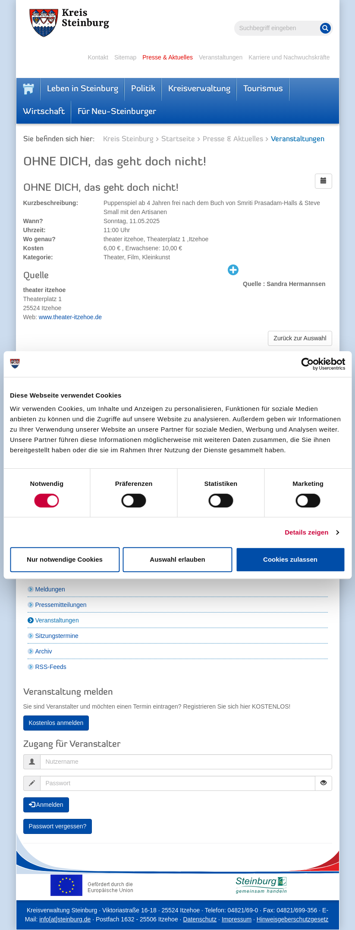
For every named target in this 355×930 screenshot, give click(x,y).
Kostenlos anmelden (56, 722)
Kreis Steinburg (128, 139)
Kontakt (98, 57)
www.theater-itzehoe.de (70, 317)
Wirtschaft (44, 112)
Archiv (43, 651)
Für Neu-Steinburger (117, 112)
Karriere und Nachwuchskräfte (289, 57)
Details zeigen (306, 532)
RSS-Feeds (50, 666)
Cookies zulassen (290, 559)
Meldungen (50, 589)
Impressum (236, 919)
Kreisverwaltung (199, 89)
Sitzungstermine (57, 635)
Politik (143, 89)
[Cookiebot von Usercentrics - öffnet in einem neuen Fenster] (307, 364)
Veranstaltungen (220, 57)
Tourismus (263, 89)
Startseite (178, 139)
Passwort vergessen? (58, 826)
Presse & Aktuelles (167, 57)
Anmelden (46, 804)
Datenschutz (200, 919)
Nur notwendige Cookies (65, 559)
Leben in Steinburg (82, 89)
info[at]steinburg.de (65, 919)
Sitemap (125, 57)
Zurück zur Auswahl (299, 338)
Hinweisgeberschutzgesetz (293, 919)
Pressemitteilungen (61, 604)
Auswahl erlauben (177, 559)
